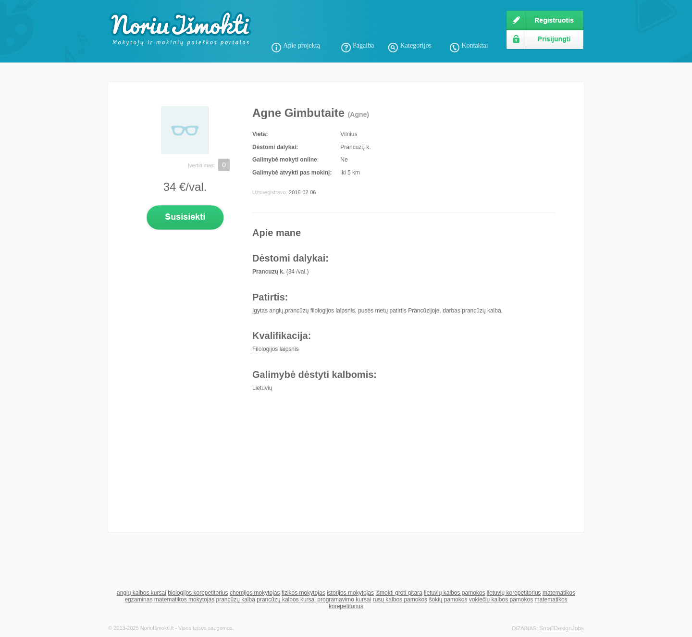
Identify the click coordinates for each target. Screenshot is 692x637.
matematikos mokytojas (184, 599)
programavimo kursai (344, 599)
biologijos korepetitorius (198, 592)
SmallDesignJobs (561, 628)
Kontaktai (474, 45)
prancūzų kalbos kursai (286, 599)
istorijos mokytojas (350, 592)
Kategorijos (416, 45)
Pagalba (363, 45)
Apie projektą (301, 45)
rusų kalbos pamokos (400, 599)
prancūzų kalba (235, 599)
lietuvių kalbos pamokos (454, 592)
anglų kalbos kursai (141, 592)
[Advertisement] (384, 24)
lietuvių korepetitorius (514, 592)
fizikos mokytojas (303, 592)
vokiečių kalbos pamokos (501, 599)
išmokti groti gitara (398, 592)
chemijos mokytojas (255, 592)
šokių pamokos (448, 599)
